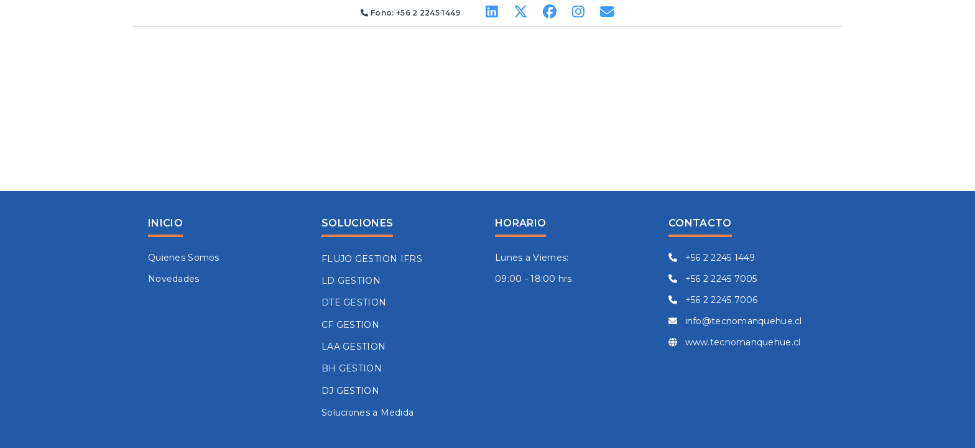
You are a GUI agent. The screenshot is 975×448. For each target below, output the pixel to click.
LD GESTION (351, 280)
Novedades (174, 278)
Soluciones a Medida (367, 412)
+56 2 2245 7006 (713, 300)
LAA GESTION (353, 346)
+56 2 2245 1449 (712, 257)
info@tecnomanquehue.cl (735, 321)
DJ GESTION (350, 390)
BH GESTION (351, 368)
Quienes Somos (183, 257)
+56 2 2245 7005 (712, 278)
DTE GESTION (353, 302)
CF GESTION (350, 324)
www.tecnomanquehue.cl (734, 342)
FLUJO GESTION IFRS (371, 258)
